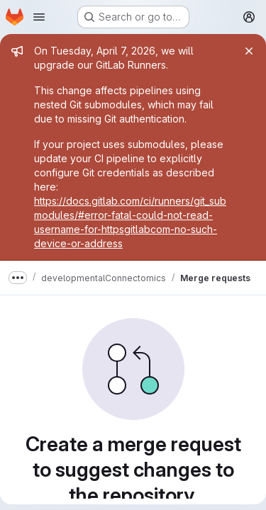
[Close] (248, 51)
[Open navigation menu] (39, 17)
